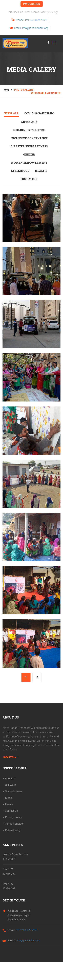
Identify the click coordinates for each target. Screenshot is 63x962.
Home (6, 89)
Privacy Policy (13, 817)
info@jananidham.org (28, 940)
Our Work (10, 785)
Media (8, 798)
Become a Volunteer (45, 93)
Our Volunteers (14, 791)
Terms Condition (14, 823)
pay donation (31, 4)
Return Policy (13, 830)
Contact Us (11, 810)
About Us (10, 778)
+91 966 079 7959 (27, 930)
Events (9, 804)
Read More (10, 756)
